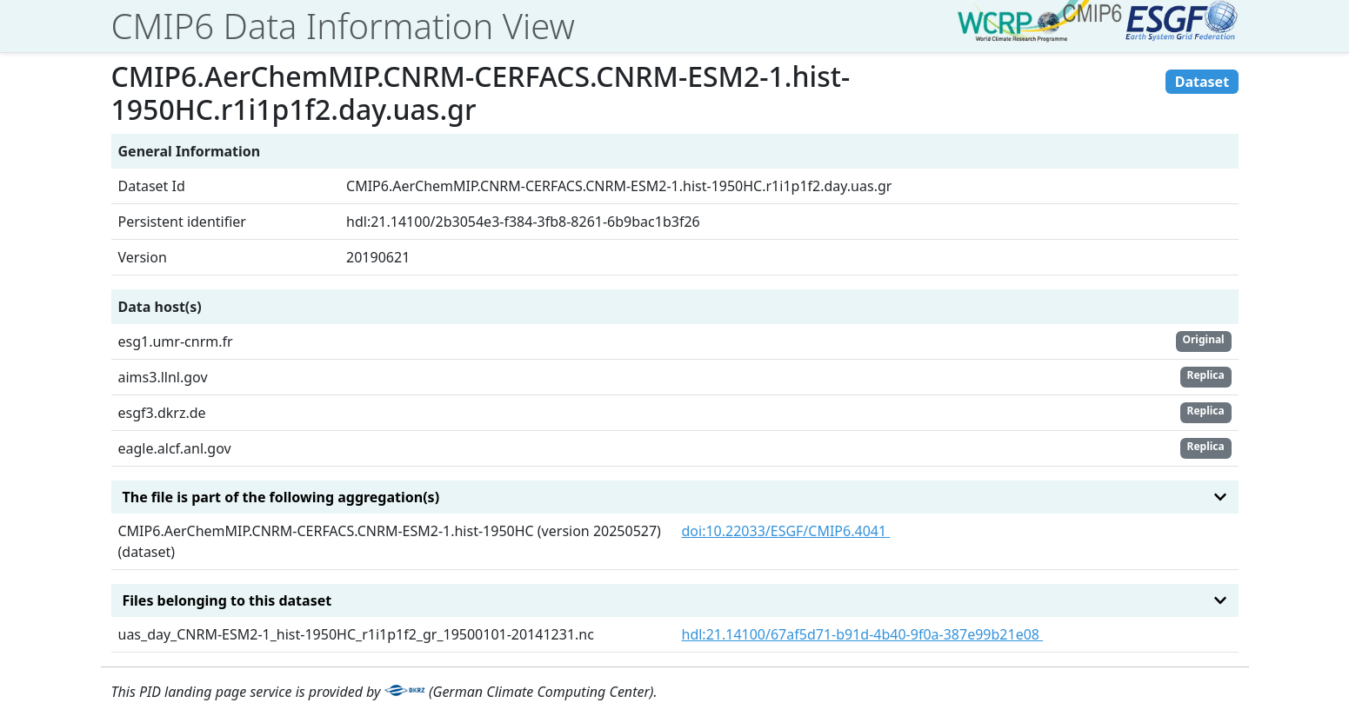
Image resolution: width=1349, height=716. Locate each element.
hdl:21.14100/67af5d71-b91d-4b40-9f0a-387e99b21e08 (863, 634)
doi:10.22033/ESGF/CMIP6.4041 (786, 530)
